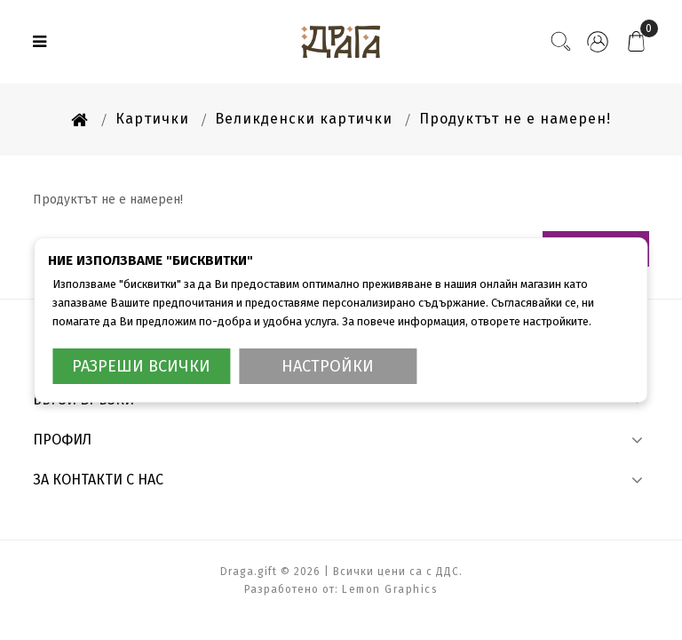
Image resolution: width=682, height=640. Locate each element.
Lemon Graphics (390, 589)
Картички (152, 118)
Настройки (328, 366)
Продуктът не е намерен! (515, 118)
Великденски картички (304, 118)
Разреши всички (141, 366)
